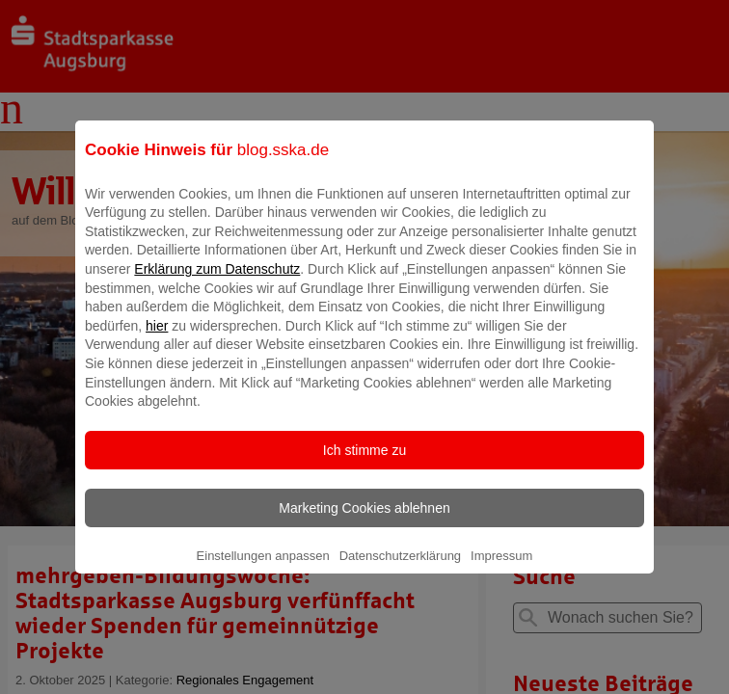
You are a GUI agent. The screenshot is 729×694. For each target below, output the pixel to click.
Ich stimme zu (364, 463)
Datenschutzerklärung (400, 569)
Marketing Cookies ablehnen (364, 521)
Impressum (501, 569)
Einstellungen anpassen (263, 569)
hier (157, 339)
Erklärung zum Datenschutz (217, 282)
